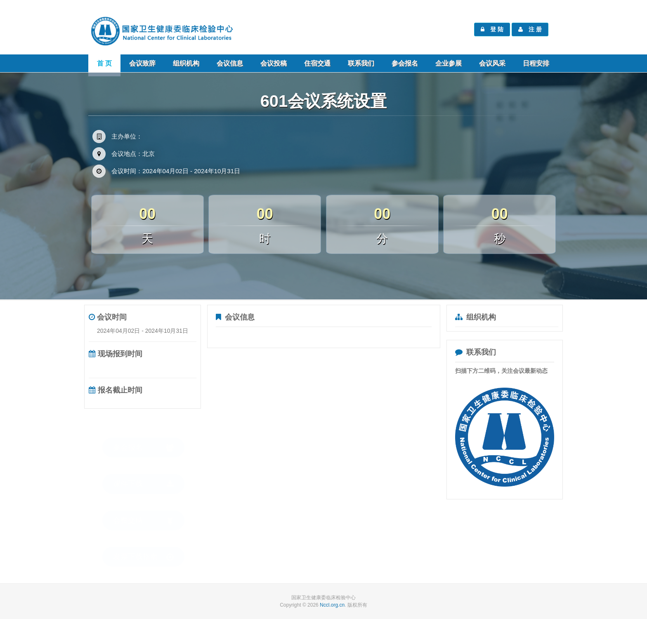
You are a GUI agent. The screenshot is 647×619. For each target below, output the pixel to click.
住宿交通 (317, 63)
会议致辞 (142, 63)
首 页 (104, 63)
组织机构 (186, 63)
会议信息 (230, 63)
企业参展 (448, 63)
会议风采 (492, 63)
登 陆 (492, 29)
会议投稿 (273, 63)
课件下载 (143, 475)
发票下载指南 (143, 548)
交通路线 (401, 272)
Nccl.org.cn (332, 605)
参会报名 (405, 63)
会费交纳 (143, 512)
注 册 (530, 29)
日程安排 (536, 63)
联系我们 (361, 63)
